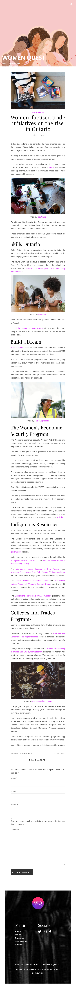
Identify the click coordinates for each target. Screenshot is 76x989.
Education (38, 113)
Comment (15, 829)
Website (14, 804)
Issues (18, 935)
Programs (19, 938)
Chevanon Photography (42, 701)
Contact (19, 944)
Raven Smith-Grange (23, 753)
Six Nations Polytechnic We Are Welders (33, 596)
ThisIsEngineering (41, 421)
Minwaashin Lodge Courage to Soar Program (38, 569)
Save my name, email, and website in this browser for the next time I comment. (38, 823)
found (51, 167)
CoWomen (42, 217)
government (16, 552)
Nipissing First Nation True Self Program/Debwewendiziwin (38, 572)
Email (14, 791)
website (60, 517)
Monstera (42, 315)
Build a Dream (17, 348)
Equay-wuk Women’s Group (24, 560)
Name (14, 778)
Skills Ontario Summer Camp (29, 328)
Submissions (21, 941)
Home (18, 931)
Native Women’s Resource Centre (32, 580)
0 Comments (59, 753)
